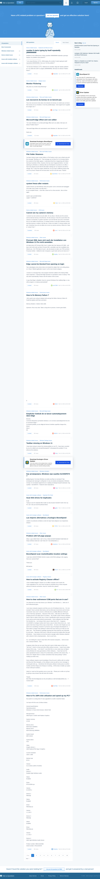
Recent (57, 42)
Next (27, 858)
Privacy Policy (52, 876)
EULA (42, 876)
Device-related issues (7, 55)
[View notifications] (72, 2)
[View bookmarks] (77, 2)
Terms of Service (64, 876)
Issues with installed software (9, 59)
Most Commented (6, 47)
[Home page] (66, 2)
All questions (5, 43)
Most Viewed (66, 42)
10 (67, 855)
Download (80, 86)
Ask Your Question (52, 15)
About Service (33, 876)
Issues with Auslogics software (10, 63)
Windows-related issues (8, 51)
